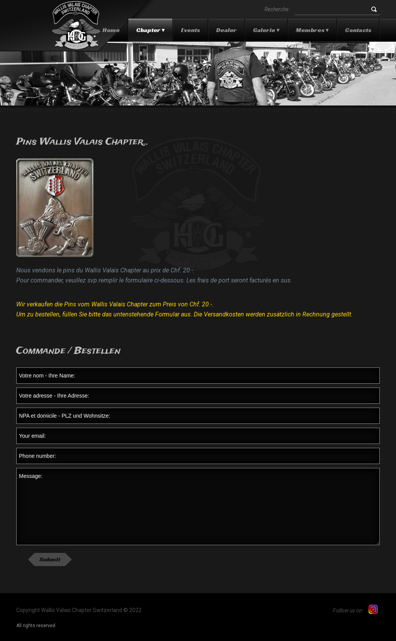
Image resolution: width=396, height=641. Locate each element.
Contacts (358, 30)
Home (111, 30)
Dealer (226, 30)
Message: (198, 506)
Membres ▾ (312, 30)
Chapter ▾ (150, 30)
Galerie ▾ (266, 30)
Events (190, 30)
